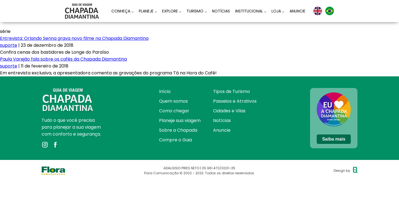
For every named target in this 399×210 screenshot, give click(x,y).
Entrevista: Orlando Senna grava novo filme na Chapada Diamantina (74, 38)
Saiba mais (334, 139)
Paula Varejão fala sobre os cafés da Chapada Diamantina (63, 59)
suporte (8, 45)
